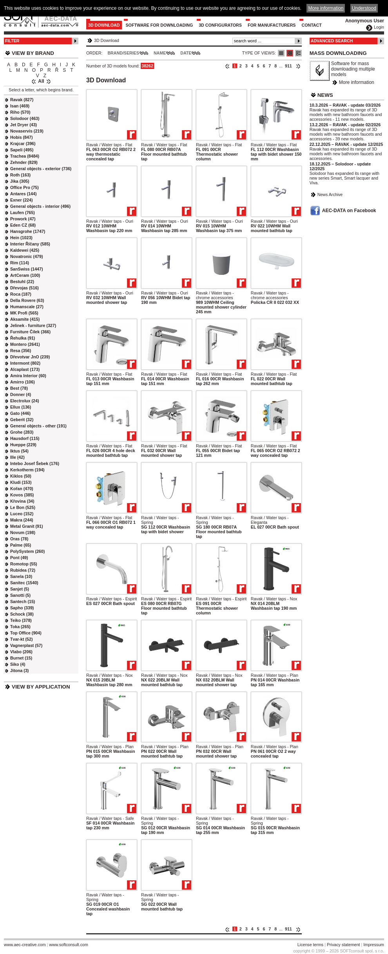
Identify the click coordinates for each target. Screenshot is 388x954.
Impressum (373, 944)
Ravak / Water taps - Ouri (109, 221)
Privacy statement (343, 944)
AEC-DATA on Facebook (349, 210)
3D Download (104, 25)
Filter (12, 40)
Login (379, 27)
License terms (310, 944)
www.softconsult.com (68, 944)
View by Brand (33, 53)
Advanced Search (332, 40)
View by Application (41, 687)
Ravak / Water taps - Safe (110, 818)
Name (160, 53)
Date (185, 53)
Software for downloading (159, 25)
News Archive (330, 194)
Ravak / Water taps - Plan (274, 675)
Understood (364, 8)
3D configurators (220, 25)
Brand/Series (123, 53)
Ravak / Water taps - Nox (274, 598)
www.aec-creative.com (25, 944)
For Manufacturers (272, 25)
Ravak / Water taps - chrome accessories (215, 295)
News (325, 95)
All (41, 81)
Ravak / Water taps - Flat (109, 144)
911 (288, 66)
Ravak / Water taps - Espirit (111, 598)
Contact (311, 25)
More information (356, 82)
